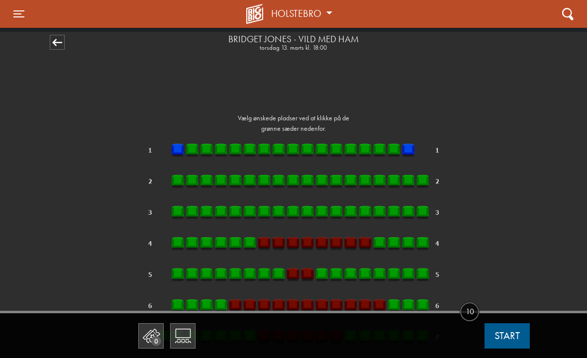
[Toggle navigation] (18, 13)
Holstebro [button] (297, 13)
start (507, 335)
